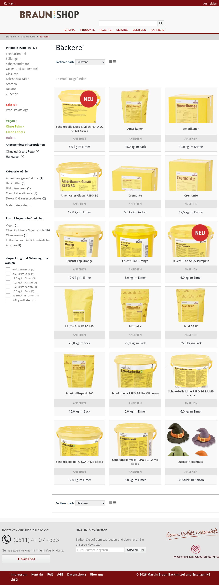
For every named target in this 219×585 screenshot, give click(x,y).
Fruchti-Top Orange (79, 261)
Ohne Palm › (15, 126)
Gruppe (70, 29)
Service (122, 29)
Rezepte (106, 29)
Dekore (11, 89)
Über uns (139, 29)
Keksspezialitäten (17, 79)
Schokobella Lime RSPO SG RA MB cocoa (191, 393)
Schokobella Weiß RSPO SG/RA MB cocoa (135, 462)
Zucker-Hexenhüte (190, 462)
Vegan (10, 225)
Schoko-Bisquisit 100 (79, 393)
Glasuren (12, 74)
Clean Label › (15, 132)
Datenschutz (76, 574)
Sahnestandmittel (18, 64)
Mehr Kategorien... (18, 205)
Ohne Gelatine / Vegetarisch (25, 230)
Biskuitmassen (16, 188)
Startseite (11, 36)
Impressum (19, 574)
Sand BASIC (190, 326)
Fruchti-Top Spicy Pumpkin (191, 261)
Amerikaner (135, 128)
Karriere (157, 29)
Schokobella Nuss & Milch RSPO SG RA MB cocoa (79, 128)
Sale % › (12, 105)
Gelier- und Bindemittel (22, 69)
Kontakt (9, 3)
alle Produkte (28, 36)
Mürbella (135, 326)
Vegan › (11, 121)
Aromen (11, 84)
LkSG (14, 579)
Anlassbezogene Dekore (22, 178)
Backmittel (13, 183)
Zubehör (12, 94)
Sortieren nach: (65, 62)
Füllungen (12, 59)
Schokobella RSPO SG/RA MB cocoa (135, 393)
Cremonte (135, 195)
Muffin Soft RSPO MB (79, 326)
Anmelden (210, 3)
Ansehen (79, 138)
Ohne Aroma (14, 235)
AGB (60, 574)
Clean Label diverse (19, 193)
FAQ (50, 574)
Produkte (87, 29)
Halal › (11, 138)
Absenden (135, 550)
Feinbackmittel (16, 54)
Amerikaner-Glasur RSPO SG (79, 195)
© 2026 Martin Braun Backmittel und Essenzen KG (173, 574)
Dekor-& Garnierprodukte (23, 198)
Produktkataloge (17, 110)
